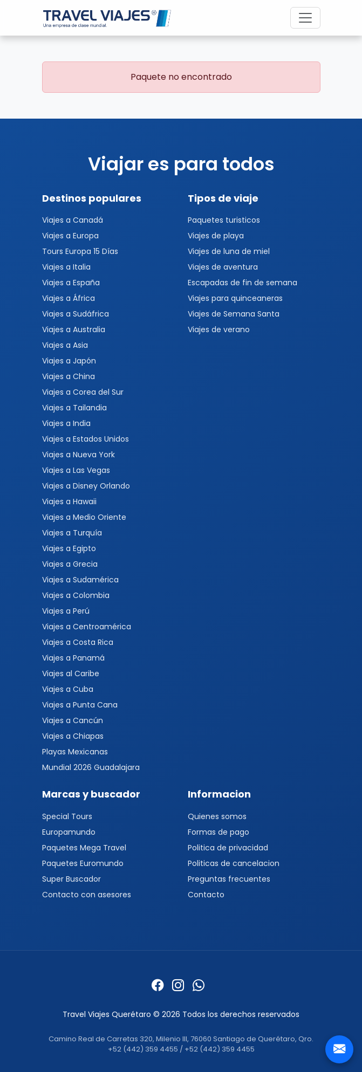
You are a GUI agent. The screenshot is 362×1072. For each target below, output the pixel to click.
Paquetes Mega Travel (84, 847)
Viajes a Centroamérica (86, 626)
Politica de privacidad (228, 847)
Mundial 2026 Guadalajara (91, 767)
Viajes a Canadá (72, 220)
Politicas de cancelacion (233, 863)
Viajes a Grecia (70, 564)
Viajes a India (66, 423)
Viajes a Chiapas (73, 736)
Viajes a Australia (73, 329)
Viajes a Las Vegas (76, 470)
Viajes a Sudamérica (80, 579)
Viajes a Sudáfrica (75, 313)
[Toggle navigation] (305, 18)
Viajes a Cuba (67, 689)
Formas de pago (218, 832)
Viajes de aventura (223, 267)
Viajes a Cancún (72, 720)
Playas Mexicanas (75, 751)
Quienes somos (217, 816)
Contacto (206, 894)
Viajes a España (71, 282)
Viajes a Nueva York (78, 454)
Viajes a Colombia (76, 595)
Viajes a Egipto (69, 548)
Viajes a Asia (65, 345)
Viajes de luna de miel (229, 251)
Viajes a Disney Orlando (86, 485)
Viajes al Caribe (70, 673)
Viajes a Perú (66, 611)
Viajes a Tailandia (74, 407)
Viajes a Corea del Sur (83, 392)
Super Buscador (71, 879)
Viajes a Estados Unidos (85, 439)
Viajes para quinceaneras (235, 298)
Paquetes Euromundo (83, 863)
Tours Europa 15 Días (80, 251)
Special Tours (67, 816)
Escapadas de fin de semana (242, 282)
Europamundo (68, 832)
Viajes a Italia (66, 267)
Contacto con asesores (86, 894)
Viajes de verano (219, 329)
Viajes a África (68, 298)
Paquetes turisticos (224, 220)
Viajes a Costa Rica (77, 642)
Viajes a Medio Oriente (84, 517)
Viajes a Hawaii (69, 501)
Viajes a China (68, 376)
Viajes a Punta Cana (80, 704)
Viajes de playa (216, 235)
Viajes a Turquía (72, 532)
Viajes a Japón (69, 360)
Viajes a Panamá (73, 657)
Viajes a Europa (70, 235)
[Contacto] (339, 1049)
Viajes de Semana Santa (233, 313)
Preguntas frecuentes (229, 879)
